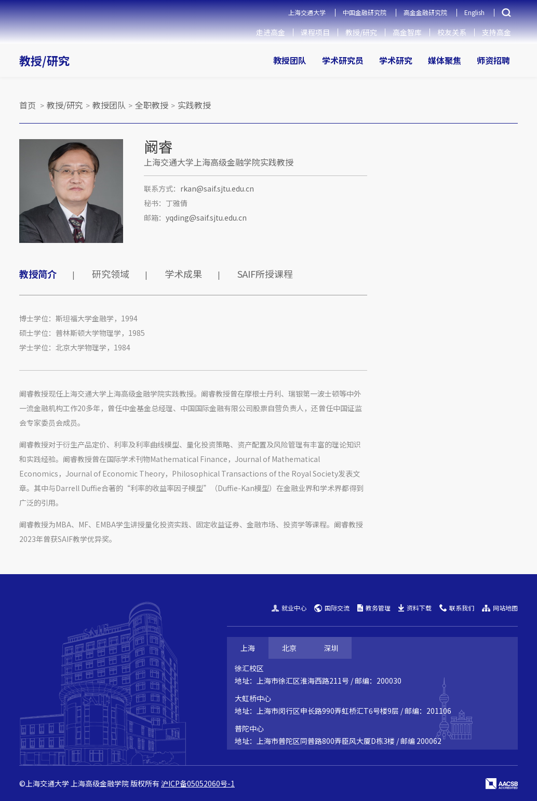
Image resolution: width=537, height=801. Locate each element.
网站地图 (500, 607)
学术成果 (183, 273)
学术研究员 (343, 60)
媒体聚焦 (444, 60)
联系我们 (456, 607)
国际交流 (332, 607)
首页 (27, 105)
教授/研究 (361, 32)
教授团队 (289, 60)
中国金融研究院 (364, 12)
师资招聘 (493, 60)
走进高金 (270, 32)
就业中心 (289, 607)
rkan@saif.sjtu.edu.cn (217, 188)
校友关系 (451, 32)
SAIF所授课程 (265, 273)
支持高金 (496, 32)
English (474, 12)
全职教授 (151, 105)
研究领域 (110, 273)
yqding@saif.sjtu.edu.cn (206, 217)
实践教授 (194, 105)
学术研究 (395, 60)
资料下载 (415, 607)
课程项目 (315, 32)
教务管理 (374, 607)
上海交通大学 (307, 12)
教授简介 (38, 273)
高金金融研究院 (425, 12)
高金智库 (407, 32)
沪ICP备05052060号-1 (198, 783)
